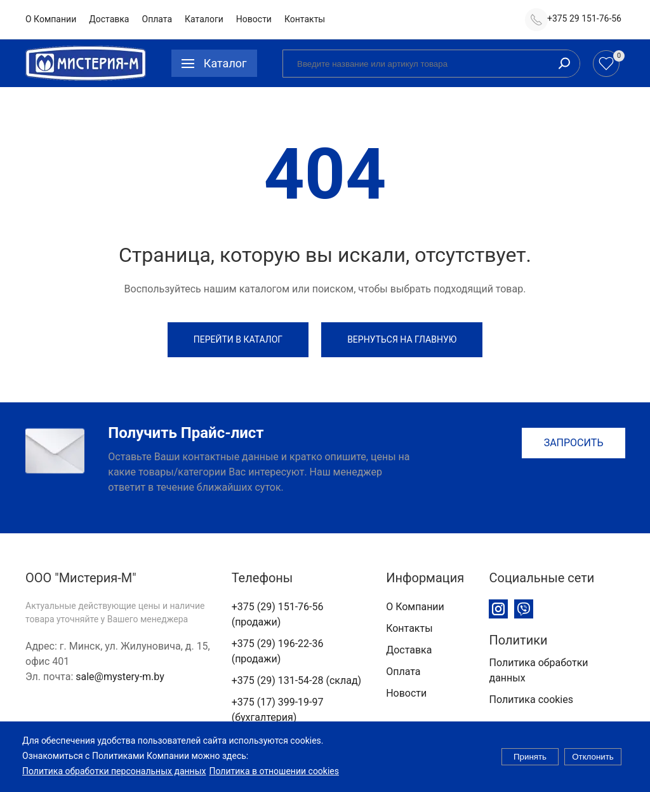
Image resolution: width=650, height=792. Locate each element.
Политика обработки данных (538, 670)
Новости (254, 19)
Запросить (574, 443)
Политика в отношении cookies (274, 777)
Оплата (157, 19)
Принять (530, 763)
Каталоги (204, 19)
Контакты (304, 19)
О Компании (50, 19)
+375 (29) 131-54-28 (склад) (296, 680)
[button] (214, 63)
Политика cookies (531, 699)
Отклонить (593, 763)
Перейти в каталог (238, 339)
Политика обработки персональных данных (114, 777)
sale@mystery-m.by (120, 677)
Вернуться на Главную (401, 339)
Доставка (109, 19)
